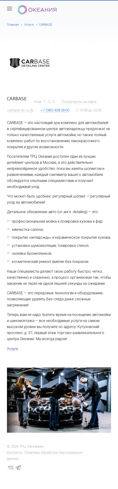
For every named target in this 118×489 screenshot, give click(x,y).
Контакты (15, 452)
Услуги (29, 24)
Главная (13, 24)
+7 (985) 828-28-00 (55, 110)
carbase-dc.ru (18, 110)
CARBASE (45, 24)
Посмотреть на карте (79, 102)
